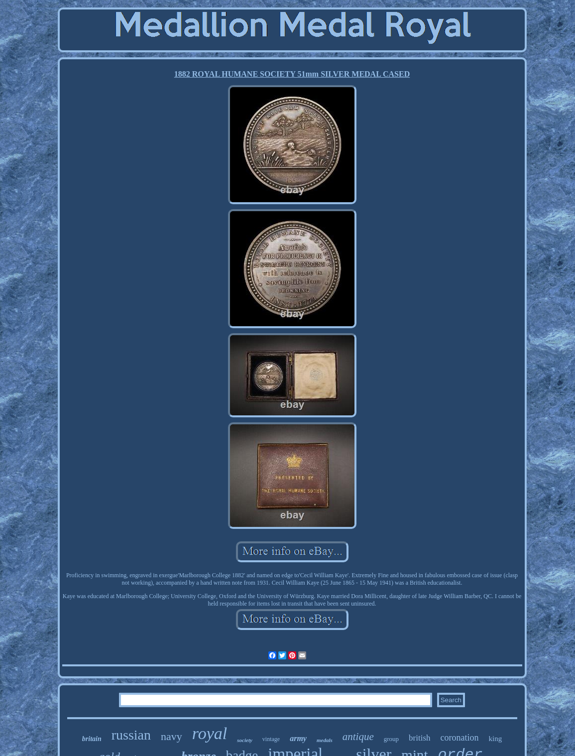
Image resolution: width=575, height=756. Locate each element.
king (495, 739)
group (391, 739)
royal (210, 733)
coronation (460, 738)
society (244, 740)
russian (131, 735)
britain (92, 739)
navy (171, 736)
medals (325, 740)
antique (358, 737)
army (298, 738)
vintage (271, 739)
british (419, 738)
